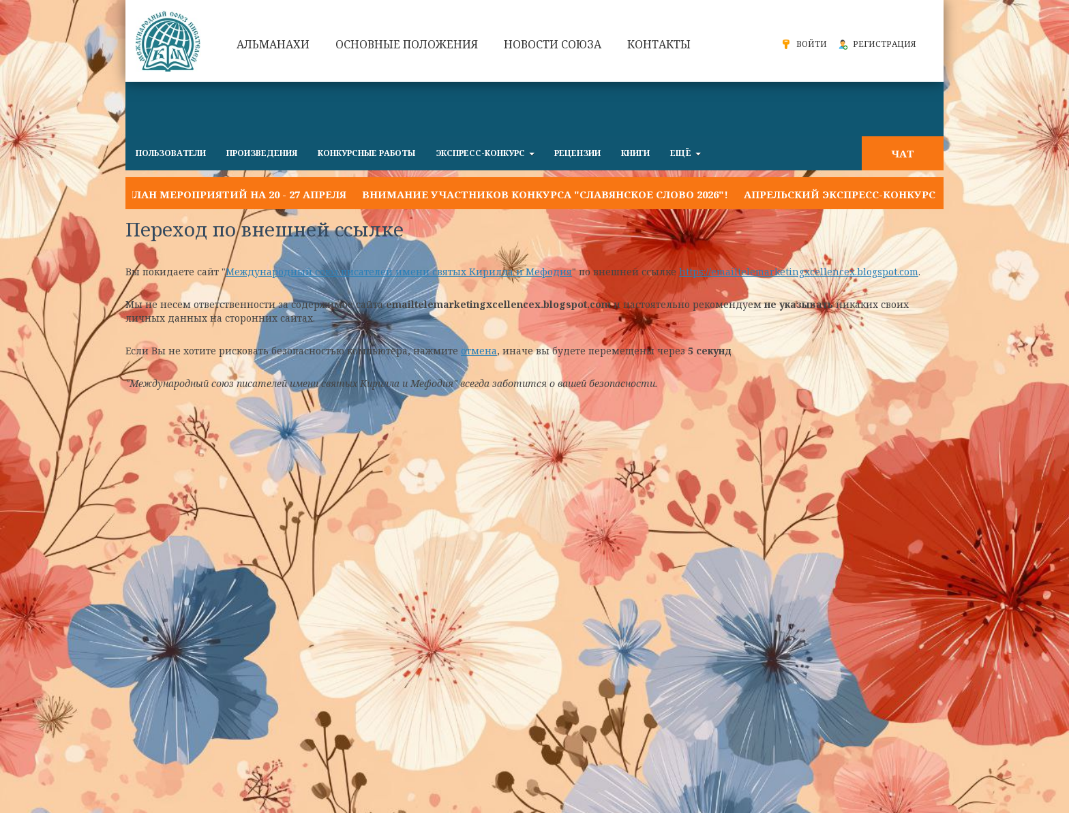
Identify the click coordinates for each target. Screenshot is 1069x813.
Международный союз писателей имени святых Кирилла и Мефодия (399, 271)
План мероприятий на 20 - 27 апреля (235, 194)
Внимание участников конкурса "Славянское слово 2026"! (545, 194)
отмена (479, 350)
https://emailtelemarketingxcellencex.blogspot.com (798, 271)
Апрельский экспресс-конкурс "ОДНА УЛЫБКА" (888, 194)
